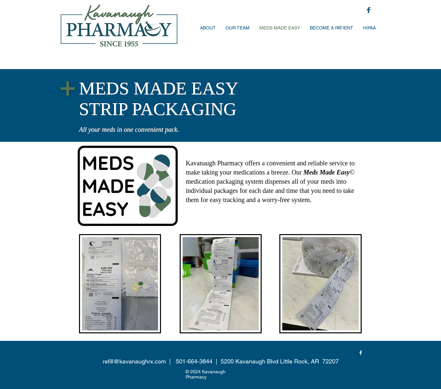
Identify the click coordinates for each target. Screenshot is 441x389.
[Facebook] (361, 353)
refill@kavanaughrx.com (134, 361)
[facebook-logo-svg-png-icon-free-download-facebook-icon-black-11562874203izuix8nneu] (368, 10)
